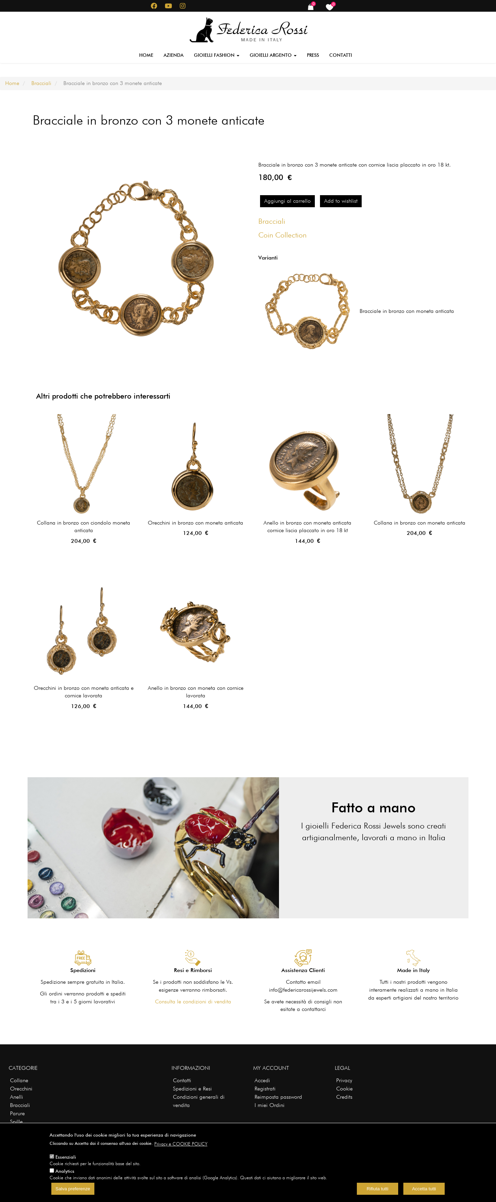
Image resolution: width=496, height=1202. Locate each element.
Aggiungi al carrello (287, 201)
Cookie (344, 1088)
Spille (16, 1121)
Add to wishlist (341, 201)
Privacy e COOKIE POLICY (180, 1144)
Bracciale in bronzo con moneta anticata (407, 311)
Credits (344, 1097)
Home (146, 55)
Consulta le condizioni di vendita (193, 1001)
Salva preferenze (72, 1188)
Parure (17, 1113)
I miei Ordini (270, 1105)
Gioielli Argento (273, 55)
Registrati (265, 1088)
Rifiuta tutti (378, 1188)
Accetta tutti (424, 1188)
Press (313, 55)
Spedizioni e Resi (192, 1088)
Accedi (262, 1080)
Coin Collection (282, 234)
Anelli (16, 1097)
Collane (19, 1080)
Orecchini (21, 1088)
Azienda (174, 55)
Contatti (340, 55)
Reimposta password (278, 1097)
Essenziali (65, 1157)
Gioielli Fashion (216, 55)
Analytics (64, 1171)
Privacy (344, 1080)
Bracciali (41, 83)
